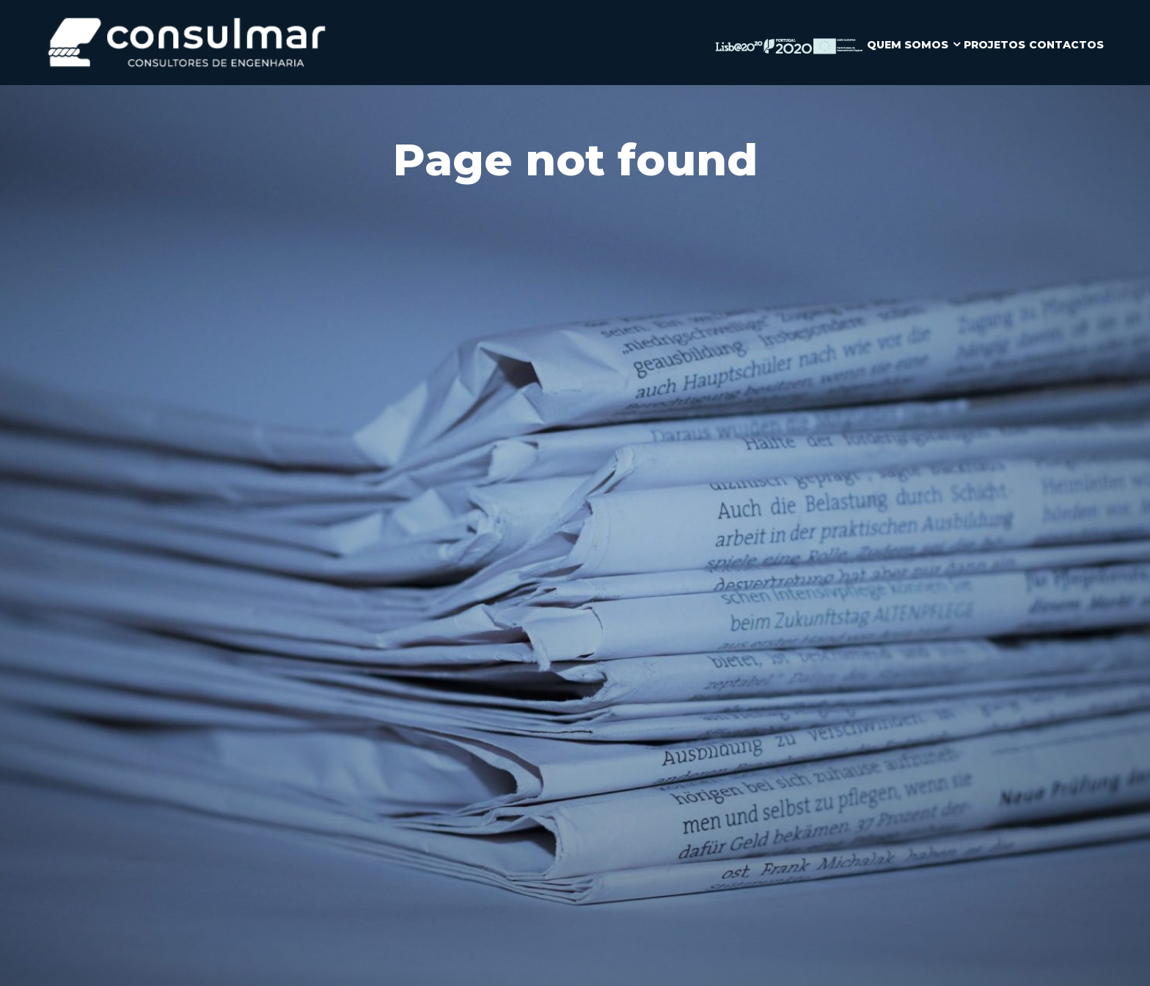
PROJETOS (994, 44)
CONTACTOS (1066, 44)
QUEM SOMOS (907, 44)
